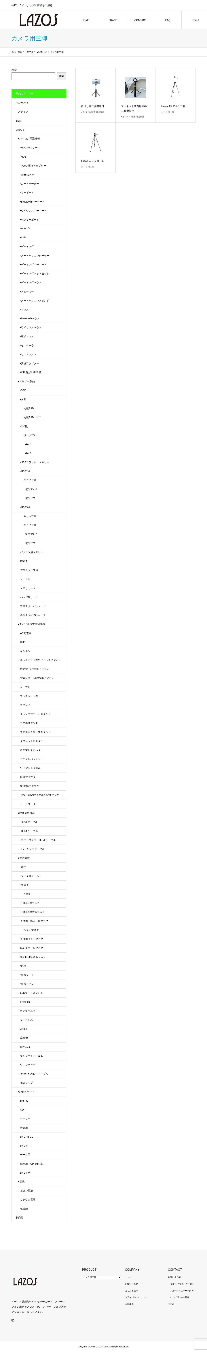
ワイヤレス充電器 (30, 767)
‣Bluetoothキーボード (32, 201)
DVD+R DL (26, 1136)
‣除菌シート (27, 974)
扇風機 (24, 1037)
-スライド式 (28, 480)
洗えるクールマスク (31, 947)
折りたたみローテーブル (34, 1073)
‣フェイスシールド (30, 876)
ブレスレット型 (29, 696)
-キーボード (27, 192)
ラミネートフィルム (31, 1055)
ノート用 (25, 579)
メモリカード (27, 588)
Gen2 (25, 453)
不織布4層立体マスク (32, 911)
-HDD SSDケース (30, 147)
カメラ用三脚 (27, 1010)
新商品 (19, 1217)
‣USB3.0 (25, 507)
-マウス (24, 309)
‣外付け (24, 426)
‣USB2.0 (25, 471)
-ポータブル (28, 435)
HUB (23, 642)
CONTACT (140, 20)
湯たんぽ (25, 1046)
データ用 (25, 1118)
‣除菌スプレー (28, 983)
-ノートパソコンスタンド (34, 300)
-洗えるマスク (29, 929)
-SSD (23, 390)
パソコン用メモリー (31, 552)
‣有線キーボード (29, 219)
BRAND (113, 20)
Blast (18, 120)
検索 (14, 69)
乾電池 (24, 1208)
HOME (85, 20)
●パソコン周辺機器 (29, 138)
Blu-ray (24, 1100)
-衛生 (23, 866)
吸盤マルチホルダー (31, 750)
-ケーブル (25, 228)
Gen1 (25, 444)
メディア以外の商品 (179, 1297)
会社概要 (129, 1304)
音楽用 (24, 1127)
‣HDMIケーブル (29, 831)
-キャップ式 (28, 516)
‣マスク (24, 884)
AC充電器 (25, 633)
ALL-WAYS (22, 102)
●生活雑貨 (24, 857)
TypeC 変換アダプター (33, 165)
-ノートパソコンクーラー (34, 255)
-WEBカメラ (27, 174)
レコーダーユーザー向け (182, 1290)
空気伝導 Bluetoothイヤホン (37, 678)
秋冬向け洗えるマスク (33, 956)
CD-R (23, 1109)
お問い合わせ (131, 1284)
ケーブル (25, 687)
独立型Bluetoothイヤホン (34, 669)
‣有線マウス (27, 336)
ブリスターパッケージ (33, 606)
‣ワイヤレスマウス (30, 327)
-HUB (23, 156)
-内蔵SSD (27, 408)
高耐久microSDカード (32, 615)
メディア (23, 111)
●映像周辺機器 (26, 812)
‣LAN (23, 237)
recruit (128, 1277)
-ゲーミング (27, 246)
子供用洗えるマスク (31, 938)
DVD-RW (25, 1172)
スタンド (25, 705)
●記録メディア (26, 1091)
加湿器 (24, 1028)
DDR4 (23, 561)
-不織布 (25, 893)
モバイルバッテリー (31, 759)
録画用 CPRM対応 (31, 1163)
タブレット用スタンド (33, 741)
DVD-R (24, 1145)
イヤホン (25, 651)
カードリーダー (29, 803)
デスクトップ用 (29, 570)
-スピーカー (27, 291)
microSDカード (29, 597)
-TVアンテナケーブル (32, 848)
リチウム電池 (27, 1199)
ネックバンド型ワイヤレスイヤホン (40, 660)
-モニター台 (27, 345)
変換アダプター (29, 777)
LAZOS (20, 129)
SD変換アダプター (30, 786)
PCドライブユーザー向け (182, 1284)
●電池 (21, 1181)
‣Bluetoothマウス (29, 318)
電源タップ (26, 1082)
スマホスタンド (29, 723)
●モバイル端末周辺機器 (31, 624)
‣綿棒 (23, 965)
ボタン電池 (26, 1190)
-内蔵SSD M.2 (30, 417)
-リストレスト (28, 354)
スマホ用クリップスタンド (35, 732)
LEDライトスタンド (31, 992)
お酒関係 (25, 1001)
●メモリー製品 (26, 381)
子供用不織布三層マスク (34, 920)
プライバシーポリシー (136, 1297)
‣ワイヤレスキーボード (33, 210)
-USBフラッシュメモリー (34, 462)
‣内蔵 (23, 399)
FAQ (167, 20)
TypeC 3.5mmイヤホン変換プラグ (39, 795)
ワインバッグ (27, 1064)
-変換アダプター (29, 363)
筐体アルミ (29, 489)
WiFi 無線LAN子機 (30, 372)
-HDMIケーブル (29, 821)
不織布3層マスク (29, 902)
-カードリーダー (29, 183)
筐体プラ (27, 498)
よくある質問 (131, 1290)
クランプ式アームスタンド (35, 714)
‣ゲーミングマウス (30, 282)
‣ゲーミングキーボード (33, 264)
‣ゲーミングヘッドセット (34, 273)
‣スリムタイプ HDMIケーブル (38, 840)
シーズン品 (26, 1019)
